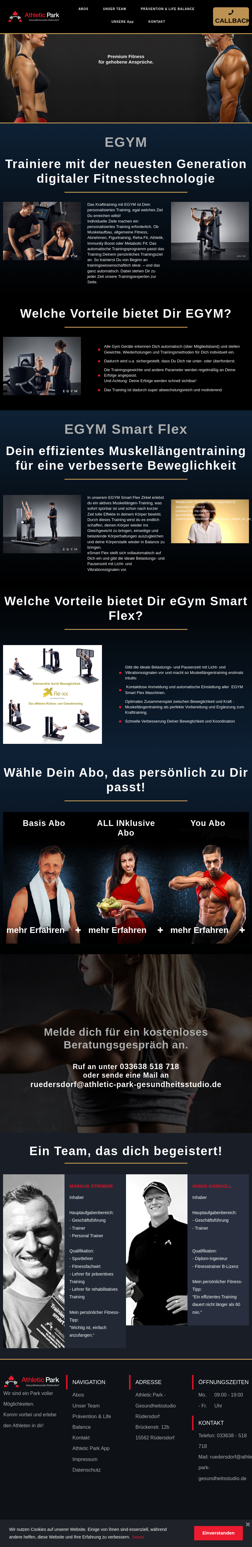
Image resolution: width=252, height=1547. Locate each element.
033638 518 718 (149, 1066)
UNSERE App (122, 21)
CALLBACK (231, 16)
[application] (210, 505)
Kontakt (80, 1435)
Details (138, 1537)
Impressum (84, 1457)
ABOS (84, 9)
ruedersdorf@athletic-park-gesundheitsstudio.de (126, 1083)
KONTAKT (157, 21)
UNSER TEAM (114, 9)
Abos (77, 1393)
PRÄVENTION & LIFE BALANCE (168, 9)
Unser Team (85, 1404)
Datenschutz (86, 1468)
